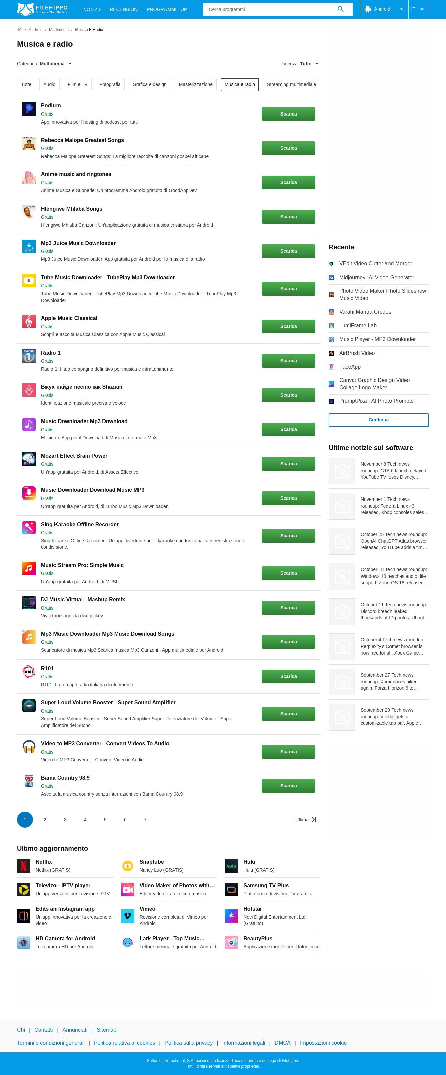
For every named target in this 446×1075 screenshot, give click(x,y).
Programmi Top (167, 9)
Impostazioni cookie (323, 1043)
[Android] (35, 30)
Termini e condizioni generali (51, 1043)
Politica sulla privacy (188, 1043)
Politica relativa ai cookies (124, 1043)
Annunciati (74, 1030)
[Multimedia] (59, 30)
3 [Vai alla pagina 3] (65, 819)
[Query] (277, 9)
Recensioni (124, 9)
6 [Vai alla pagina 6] (125, 819)
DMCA (283, 1043)
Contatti (43, 1030)
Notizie (92, 9)
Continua (379, 420)
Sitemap (106, 1030)
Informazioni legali (243, 1043)
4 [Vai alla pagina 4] (85, 819)
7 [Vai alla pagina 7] (145, 819)
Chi (21, 1030)
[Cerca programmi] (340, 9)
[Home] (19, 30)
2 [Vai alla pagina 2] (45, 819)
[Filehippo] (42, 9)
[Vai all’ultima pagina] (306, 820)
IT (418, 9)
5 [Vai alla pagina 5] (105, 819)
